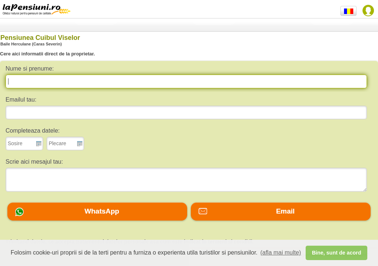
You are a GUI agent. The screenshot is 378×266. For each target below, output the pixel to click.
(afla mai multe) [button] (280, 252)
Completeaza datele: (33, 130)
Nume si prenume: (30, 68)
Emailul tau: (21, 99)
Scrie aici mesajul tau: (34, 161)
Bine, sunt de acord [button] (336, 253)
